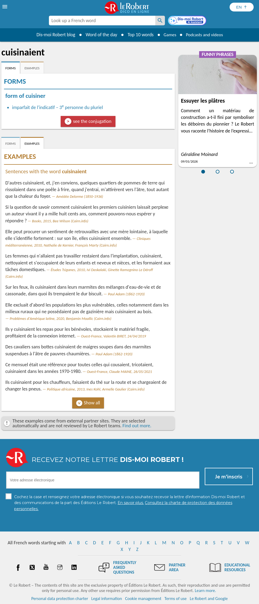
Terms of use (175, 598)
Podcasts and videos (205, 35)
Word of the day (99, 35)
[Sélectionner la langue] (242, 7)
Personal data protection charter (59, 598)
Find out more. (136, 426)
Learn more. (205, 590)
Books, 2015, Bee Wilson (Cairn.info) (60, 221)
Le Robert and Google (209, 598)
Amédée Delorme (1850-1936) (79, 196)
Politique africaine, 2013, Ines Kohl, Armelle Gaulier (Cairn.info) (96, 389)
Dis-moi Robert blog (53, 35)
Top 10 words (138, 35)
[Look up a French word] (160, 20)
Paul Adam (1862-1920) (126, 294)
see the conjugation (92, 121)
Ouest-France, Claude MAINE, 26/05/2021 (119, 371)
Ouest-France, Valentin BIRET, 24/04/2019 (113, 336)
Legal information (106, 598)
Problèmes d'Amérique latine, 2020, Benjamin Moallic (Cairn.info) (60, 318)
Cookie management (143, 598)
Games (168, 35)
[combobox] (102, 20)
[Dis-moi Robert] (188, 21)
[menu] (5, 6)
